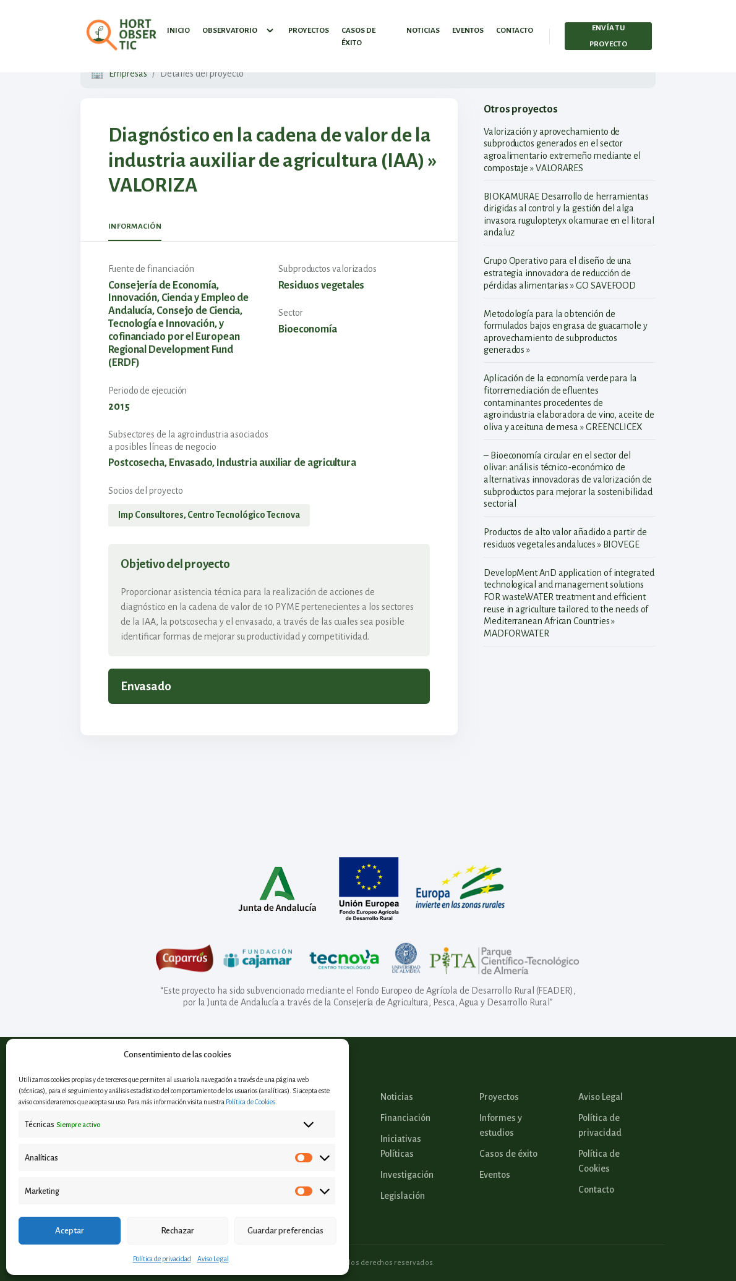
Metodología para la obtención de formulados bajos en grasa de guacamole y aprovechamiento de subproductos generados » (566, 332)
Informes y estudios (500, 1125)
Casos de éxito (358, 33)
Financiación (405, 1118)
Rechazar (177, 1230)
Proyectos (308, 27)
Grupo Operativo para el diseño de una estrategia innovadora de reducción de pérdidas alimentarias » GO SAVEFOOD (560, 273)
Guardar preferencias (285, 1230)
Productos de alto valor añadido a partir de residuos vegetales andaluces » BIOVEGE (565, 538)
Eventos (468, 27)
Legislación (402, 1196)
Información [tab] (134, 226)
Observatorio (239, 27)
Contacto (514, 27)
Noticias (423, 27)
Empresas (128, 73)
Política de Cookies (250, 1102)
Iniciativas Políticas (400, 1146)
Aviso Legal (213, 1258)
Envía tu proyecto (608, 33)
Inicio (178, 27)
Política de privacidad (162, 1258)
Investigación (407, 1175)
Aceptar (69, 1230)
